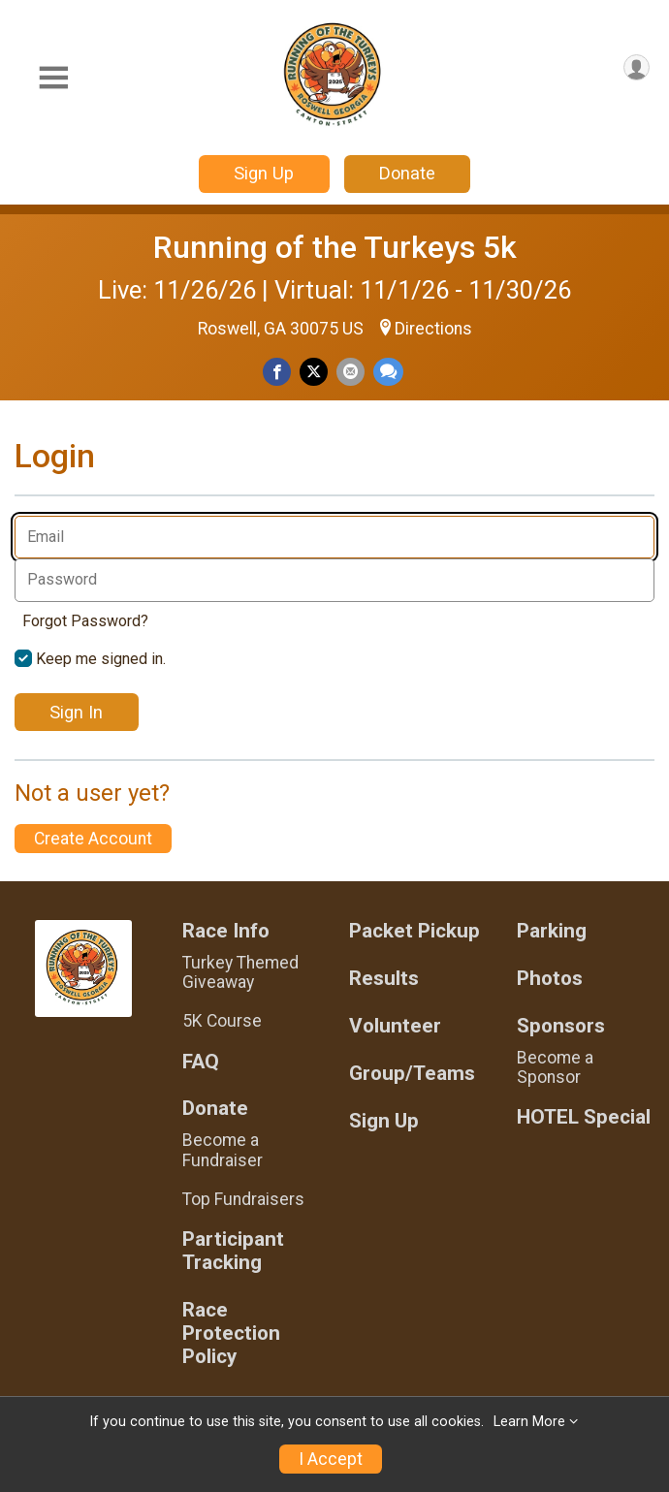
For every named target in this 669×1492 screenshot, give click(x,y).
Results (384, 979)
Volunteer (395, 1026)
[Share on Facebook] (277, 372)
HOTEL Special (584, 1117)
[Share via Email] (350, 372)
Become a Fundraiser (222, 1149)
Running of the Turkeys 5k (335, 247)
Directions (433, 328)
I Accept (331, 1459)
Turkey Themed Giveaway (240, 972)
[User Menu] (636, 67)
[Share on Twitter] (314, 372)
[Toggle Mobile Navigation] (53, 78)
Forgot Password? (85, 621)
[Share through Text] (388, 372)
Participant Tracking (233, 1251)
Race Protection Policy (231, 1333)
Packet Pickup (414, 931)
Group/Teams (412, 1074)
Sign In (76, 712)
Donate (407, 173)
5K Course (222, 1021)
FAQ (200, 1062)
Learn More (529, 1421)
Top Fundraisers (243, 1199)
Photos (550, 979)
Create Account (93, 838)
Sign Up (264, 173)
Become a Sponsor (555, 1067)
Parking (552, 931)
